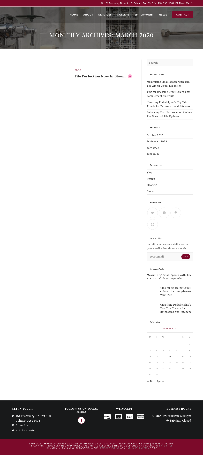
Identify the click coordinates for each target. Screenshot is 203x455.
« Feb (150, 381)
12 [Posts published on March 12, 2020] (170, 356)
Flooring (152, 185)
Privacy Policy (109, 448)
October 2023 (155, 135)
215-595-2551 (166, 3)
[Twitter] (152, 213)
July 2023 (153, 147)
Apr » (160, 381)
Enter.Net (165, 446)
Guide (150, 191)
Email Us (184, 3)
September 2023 (157, 141)
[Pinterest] (175, 213)
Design (151, 179)
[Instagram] (152, 224)
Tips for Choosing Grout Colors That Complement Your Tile (176, 291)
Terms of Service (137, 448)
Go (186, 256)
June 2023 (153, 153)
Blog (78, 70)
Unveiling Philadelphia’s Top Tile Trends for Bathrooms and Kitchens (175, 308)
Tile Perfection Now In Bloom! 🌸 (103, 76)
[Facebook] (164, 213)
